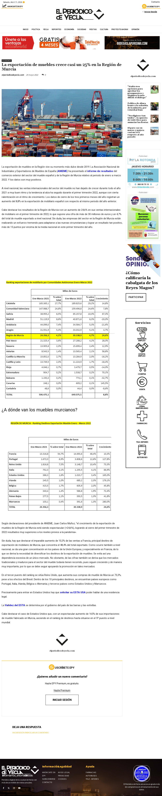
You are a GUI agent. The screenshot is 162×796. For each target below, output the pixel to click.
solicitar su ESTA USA (73, 592)
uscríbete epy (151, 7)
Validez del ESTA (15, 605)
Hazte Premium (62, 690)
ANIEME (62, 171)
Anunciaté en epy (12, 7)
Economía (7, 60)
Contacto (155, 2)
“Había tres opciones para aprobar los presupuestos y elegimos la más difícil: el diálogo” (137, 92)
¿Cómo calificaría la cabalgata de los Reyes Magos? (142, 280)
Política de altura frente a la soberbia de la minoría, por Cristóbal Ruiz (138, 106)
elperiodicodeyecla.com (13, 74)
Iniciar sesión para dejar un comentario (30, 733)
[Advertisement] (62, 256)
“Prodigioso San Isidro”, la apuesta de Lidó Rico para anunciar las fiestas (138, 118)
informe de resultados (100, 171)
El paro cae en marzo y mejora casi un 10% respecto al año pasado (136, 131)
